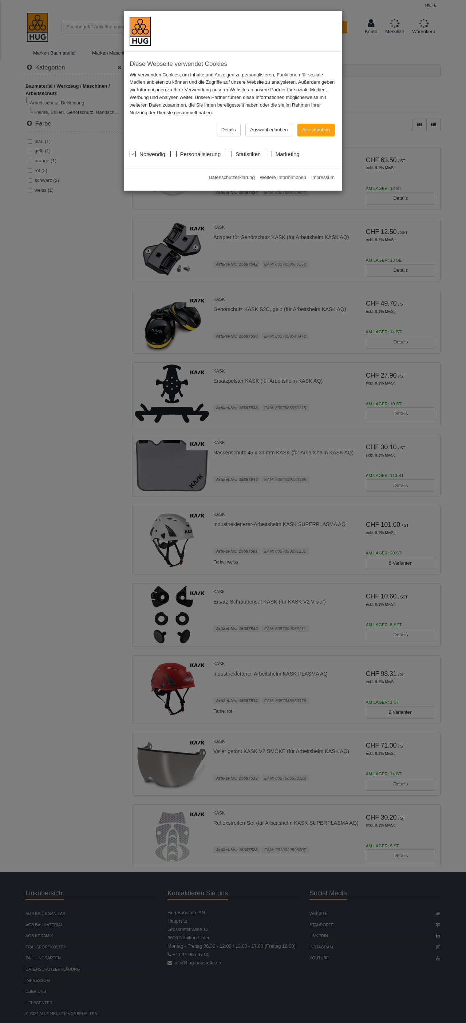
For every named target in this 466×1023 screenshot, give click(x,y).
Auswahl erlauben (269, 107)
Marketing (283, 130)
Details (228, 107)
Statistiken (243, 130)
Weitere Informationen (283, 154)
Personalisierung (195, 130)
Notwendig (147, 130)
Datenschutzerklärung (231, 154)
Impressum (323, 154)
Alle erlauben (316, 107)
